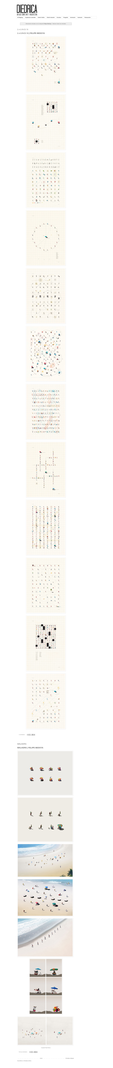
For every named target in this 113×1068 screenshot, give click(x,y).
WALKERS (21, 744)
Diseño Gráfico (41, 17)
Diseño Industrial (50, 17)
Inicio (41, 1058)
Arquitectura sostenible (30, 17)
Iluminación (72, 17)
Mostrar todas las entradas (59, 23)
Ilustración (80, 17)
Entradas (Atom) (27, 1060)
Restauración (88, 17)
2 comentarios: (22, 734)
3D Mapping (20, 17)
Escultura (59, 17)
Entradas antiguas (70, 1058)
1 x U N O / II (22, 29)
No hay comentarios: (23, 1051)
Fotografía (65, 17)
